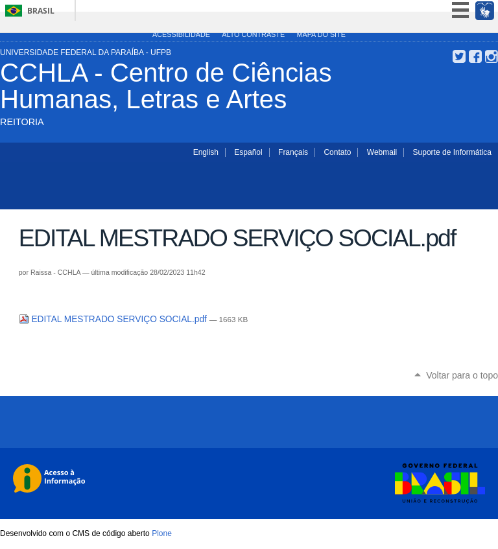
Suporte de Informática (452, 152)
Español (248, 152)
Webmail (382, 152)
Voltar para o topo (462, 375)
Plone (162, 533)
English (206, 152)
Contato (337, 152)
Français (293, 152)
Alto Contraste (253, 34)
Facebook (475, 56)
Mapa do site (320, 34)
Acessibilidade (181, 34)
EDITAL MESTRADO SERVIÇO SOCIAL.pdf (114, 319)
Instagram (491, 56)
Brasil (40, 10)
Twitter (459, 56)
